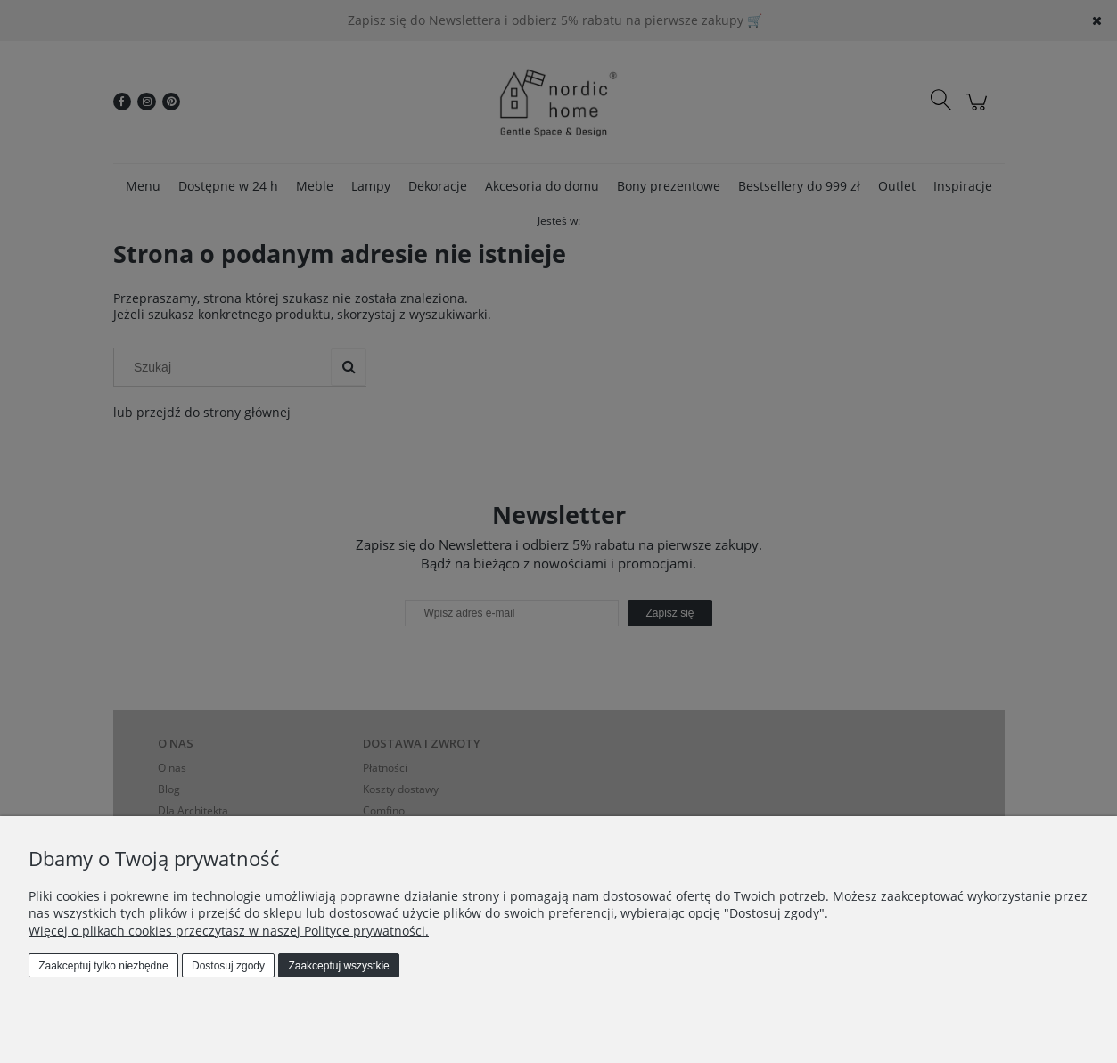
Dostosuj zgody (228, 966)
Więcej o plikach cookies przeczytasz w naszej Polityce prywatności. (229, 930)
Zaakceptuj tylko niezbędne (103, 966)
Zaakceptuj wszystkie (338, 966)
